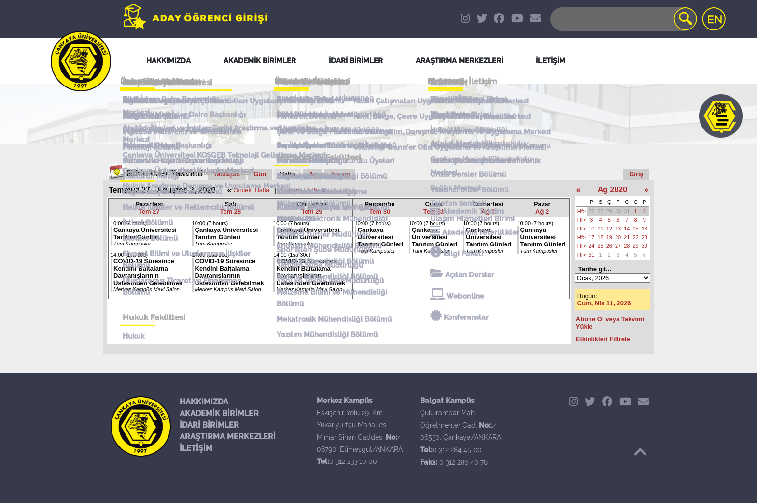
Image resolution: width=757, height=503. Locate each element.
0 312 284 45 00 (457, 450)
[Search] (622, 19)
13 (618, 228)
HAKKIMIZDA (204, 401)
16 (644, 228)
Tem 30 (379, 211)
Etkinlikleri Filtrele (603, 339)
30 (618, 211)
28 (600, 211)
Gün (259, 174)
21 (627, 237)
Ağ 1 (488, 211)
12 (609, 228)
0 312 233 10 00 (353, 461)
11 (600, 228)
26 (609, 246)
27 (591, 211)
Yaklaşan (226, 174)
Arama (340, 174)
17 (591, 237)
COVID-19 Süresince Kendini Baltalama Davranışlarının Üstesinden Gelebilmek (147, 272)
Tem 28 (230, 211)
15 (636, 228)
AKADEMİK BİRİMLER (219, 413)
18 (600, 237)
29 (609, 211)
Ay (313, 174)
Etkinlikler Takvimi (165, 173)
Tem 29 (311, 211)
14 (627, 228)
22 (636, 237)
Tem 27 (149, 211)
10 (591, 228)
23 (644, 237)
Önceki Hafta (251, 190)
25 (600, 246)
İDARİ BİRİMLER (209, 425)
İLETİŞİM (196, 448)
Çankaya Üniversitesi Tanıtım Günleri (145, 233)
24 (591, 246)
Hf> (581, 211)
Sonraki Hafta (300, 190)
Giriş (636, 174)
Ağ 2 (542, 211)
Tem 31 (434, 211)
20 (618, 237)
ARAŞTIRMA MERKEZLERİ (228, 436)
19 (609, 237)
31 (627, 211)
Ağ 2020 (612, 190)
